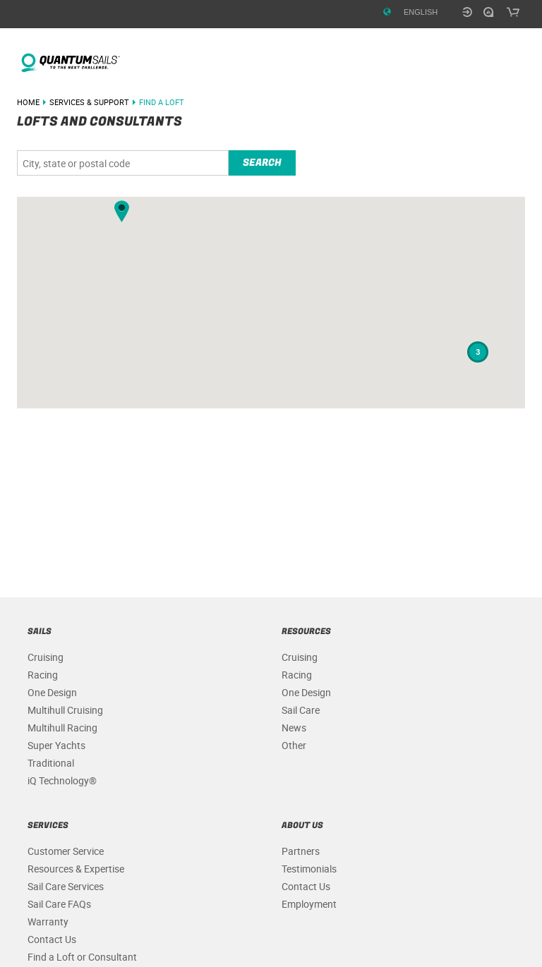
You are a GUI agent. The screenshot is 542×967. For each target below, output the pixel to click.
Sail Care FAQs (59, 904)
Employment (309, 904)
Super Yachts (56, 745)
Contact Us (52, 939)
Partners (301, 851)
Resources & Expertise (76, 868)
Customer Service (66, 851)
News (294, 727)
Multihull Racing (62, 727)
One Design (52, 692)
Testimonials (309, 868)
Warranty (48, 921)
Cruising (46, 657)
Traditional (51, 763)
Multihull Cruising (65, 710)
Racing (43, 674)
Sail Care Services (66, 886)
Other (294, 745)
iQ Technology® (62, 780)
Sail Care (301, 710)
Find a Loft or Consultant (82, 956)
